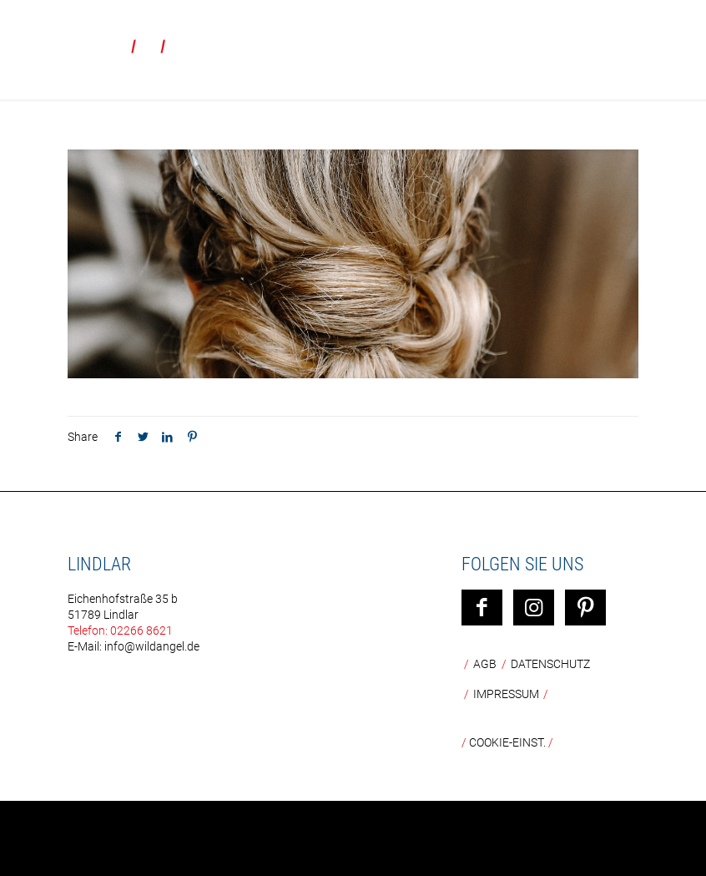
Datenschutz (550, 664)
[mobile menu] (679, 37)
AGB (485, 664)
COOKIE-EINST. (507, 742)
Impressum (506, 694)
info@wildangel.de (151, 646)
